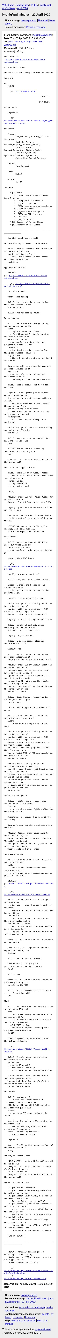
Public (34, 5)
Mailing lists (23, 5)
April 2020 (22, 8)
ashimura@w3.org (42, 35)
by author (30, 1317)
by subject (18, 1317)
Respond (43, 20)
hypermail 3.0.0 (42, 1329)
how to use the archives (23, 1320)
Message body (29, 20)
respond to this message (32, 1307)
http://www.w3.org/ (25, 91)
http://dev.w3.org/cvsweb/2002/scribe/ (25, 1278)
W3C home (8, 5)
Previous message (36, 27)
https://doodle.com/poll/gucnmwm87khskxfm (27, 894)
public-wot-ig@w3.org (19, 41)
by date (45, 1314)
